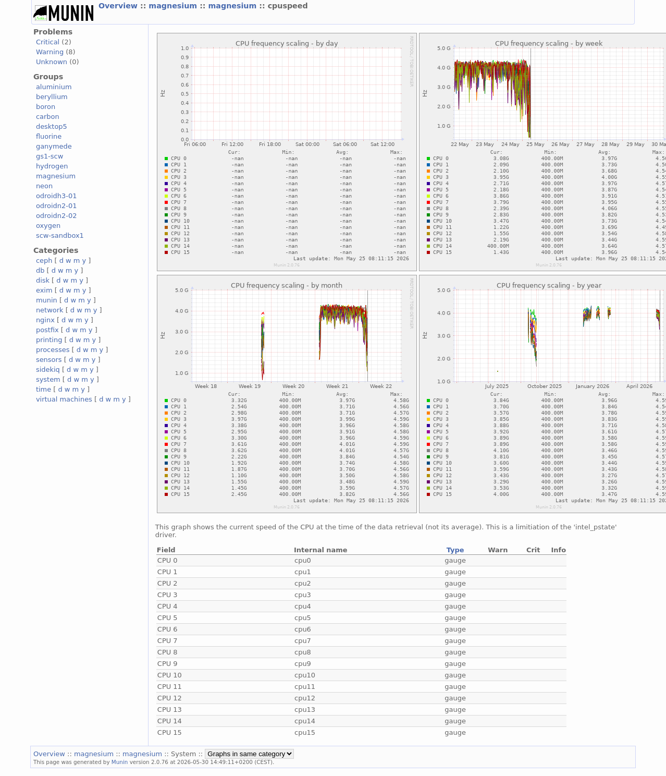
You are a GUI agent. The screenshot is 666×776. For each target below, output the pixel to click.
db (40, 270)
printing (49, 340)
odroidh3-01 (56, 196)
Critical (47, 42)
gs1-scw (49, 156)
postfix (47, 330)
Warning (50, 52)
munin (46, 300)
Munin (120, 762)
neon (44, 186)
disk (43, 280)
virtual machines (64, 399)
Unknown (51, 62)
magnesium (174, 6)
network (50, 310)
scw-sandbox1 (60, 235)
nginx (45, 320)
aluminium (54, 87)
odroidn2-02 (56, 216)
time (43, 389)
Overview (119, 6)
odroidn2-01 (56, 206)
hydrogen (52, 166)
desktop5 (51, 126)
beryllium (52, 97)
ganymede (54, 146)
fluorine (48, 136)
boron (45, 107)
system (48, 379)
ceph (44, 260)
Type (455, 550)
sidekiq (48, 369)
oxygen (48, 225)
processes (53, 350)
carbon (47, 116)
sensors (49, 359)
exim (44, 290)
